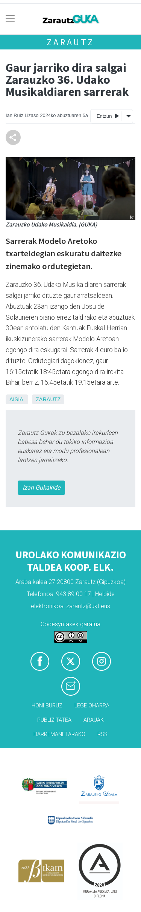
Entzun (108, 115)
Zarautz (70, 42)
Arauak (93, 720)
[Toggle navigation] (10, 19)
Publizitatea (54, 720)
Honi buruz (47, 705)
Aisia (16, 399)
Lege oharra (91, 705)
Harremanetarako (59, 734)
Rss (102, 734)
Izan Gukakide (41, 487)
